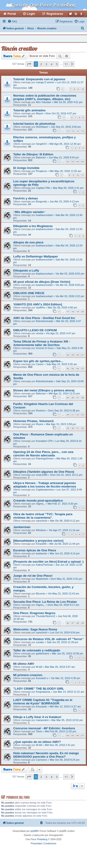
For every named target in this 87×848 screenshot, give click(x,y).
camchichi (41, 520)
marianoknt (42, 720)
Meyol (39, 113)
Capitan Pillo (43, 187)
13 (72, 131)
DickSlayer (42, 126)
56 (77, 368)
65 (72, 735)
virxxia (39, 333)
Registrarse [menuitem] (54, 13)
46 (68, 622)
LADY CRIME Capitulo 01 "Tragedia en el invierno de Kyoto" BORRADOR (42, 701)
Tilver (39, 731)
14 (77, 131)
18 (72, 311)
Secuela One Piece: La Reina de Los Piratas (45, 601)
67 (82, 735)
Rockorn (40, 410)
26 (72, 397)
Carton (40, 364)
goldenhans (42, 653)
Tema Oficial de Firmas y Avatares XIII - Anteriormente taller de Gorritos (41, 343)
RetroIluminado (44, 321)
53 (72, 161)
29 (72, 354)
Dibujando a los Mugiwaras (33, 226)
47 (72, 622)
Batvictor (41, 157)
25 (68, 397)
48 (77, 622)
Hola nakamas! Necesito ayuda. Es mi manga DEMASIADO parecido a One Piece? (46, 754)
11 (82, 175)
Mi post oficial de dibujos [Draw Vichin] (41, 282)
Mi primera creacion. (28, 675)
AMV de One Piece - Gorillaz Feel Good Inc (44, 318)
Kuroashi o (42, 678)
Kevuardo (41, 706)
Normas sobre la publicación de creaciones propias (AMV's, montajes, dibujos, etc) (44, 97)
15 (82, 131)
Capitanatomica (45, 489)
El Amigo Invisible (26, 168)
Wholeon (41, 530)
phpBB (33, 831)
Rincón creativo (19, 48)
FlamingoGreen (45, 458)
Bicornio (40, 593)
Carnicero (41, 759)
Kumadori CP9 (44, 441)
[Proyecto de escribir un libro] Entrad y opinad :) (48, 561)
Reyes (39, 424)
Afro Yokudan (43, 102)
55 (82, 161)
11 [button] (66, 64)
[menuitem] (12, 21)
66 (77, 735)
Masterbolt (42, 578)
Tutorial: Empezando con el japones (39, 79)
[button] (29, 64)
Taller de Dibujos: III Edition (33, 154)
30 (77, 354)
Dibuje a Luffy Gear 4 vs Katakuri (37, 717)
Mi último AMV (23, 663)
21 (72, 414)
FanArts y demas (25, 198)
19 (77, 311)
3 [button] (46, 64)
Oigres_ (40, 503)
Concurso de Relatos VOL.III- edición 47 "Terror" (48, 639)
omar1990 (42, 474)
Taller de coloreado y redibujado (36, 650)
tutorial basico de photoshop (34, 123)
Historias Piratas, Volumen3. (33, 421)
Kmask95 (41, 543)
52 (68, 161)
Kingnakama (43, 691)
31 (82, 354)
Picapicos (41, 171)
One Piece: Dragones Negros (34, 613)
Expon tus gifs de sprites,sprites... (38, 361)
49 (82, 622)
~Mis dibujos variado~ (29, 212)
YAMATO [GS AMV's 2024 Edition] (37, 304)
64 (68, 735)
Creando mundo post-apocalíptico (38, 500)
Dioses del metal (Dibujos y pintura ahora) (43, 390)
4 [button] (51, 64)
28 (68, 354)
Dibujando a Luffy (26, 270)
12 (68, 131)
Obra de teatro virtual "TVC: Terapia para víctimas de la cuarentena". (42, 515)
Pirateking (42, 839)
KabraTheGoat (44, 564)
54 (77, 161)
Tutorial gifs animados (29, 110)
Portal (11, 13)
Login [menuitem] (31, 13)
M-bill (39, 666)
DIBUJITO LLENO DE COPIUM (35, 330)
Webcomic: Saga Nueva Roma (35, 629)
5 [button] (57, 64)
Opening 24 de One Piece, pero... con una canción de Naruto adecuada (43, 453)
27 (77, 397)
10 (82, 89)
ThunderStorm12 (45, 616)
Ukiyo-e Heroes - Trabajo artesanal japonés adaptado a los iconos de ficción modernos (44, 484)
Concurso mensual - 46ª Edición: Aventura (44, 728)
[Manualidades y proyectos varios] (38, 540)
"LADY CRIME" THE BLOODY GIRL (38, 688)
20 (82, 311)
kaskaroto (41, 553)
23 (82, 414)
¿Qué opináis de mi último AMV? (37, 742)
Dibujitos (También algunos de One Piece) (43, 471)
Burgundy (41, 201)
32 (82, 428)
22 (77, 414)
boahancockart (44, 215)
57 (82, 368)
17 (68, 311)
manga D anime (45, 82)
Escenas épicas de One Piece (34, 550)
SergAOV (41, 143)
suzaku (40, 642)
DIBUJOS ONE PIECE (28, 293)
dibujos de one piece (28, 242)
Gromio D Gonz (45, 348)
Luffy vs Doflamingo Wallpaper (35, 256)
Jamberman (21, 527)
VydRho (40, 307)
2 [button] (41, 64)
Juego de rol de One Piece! (32, 575)
